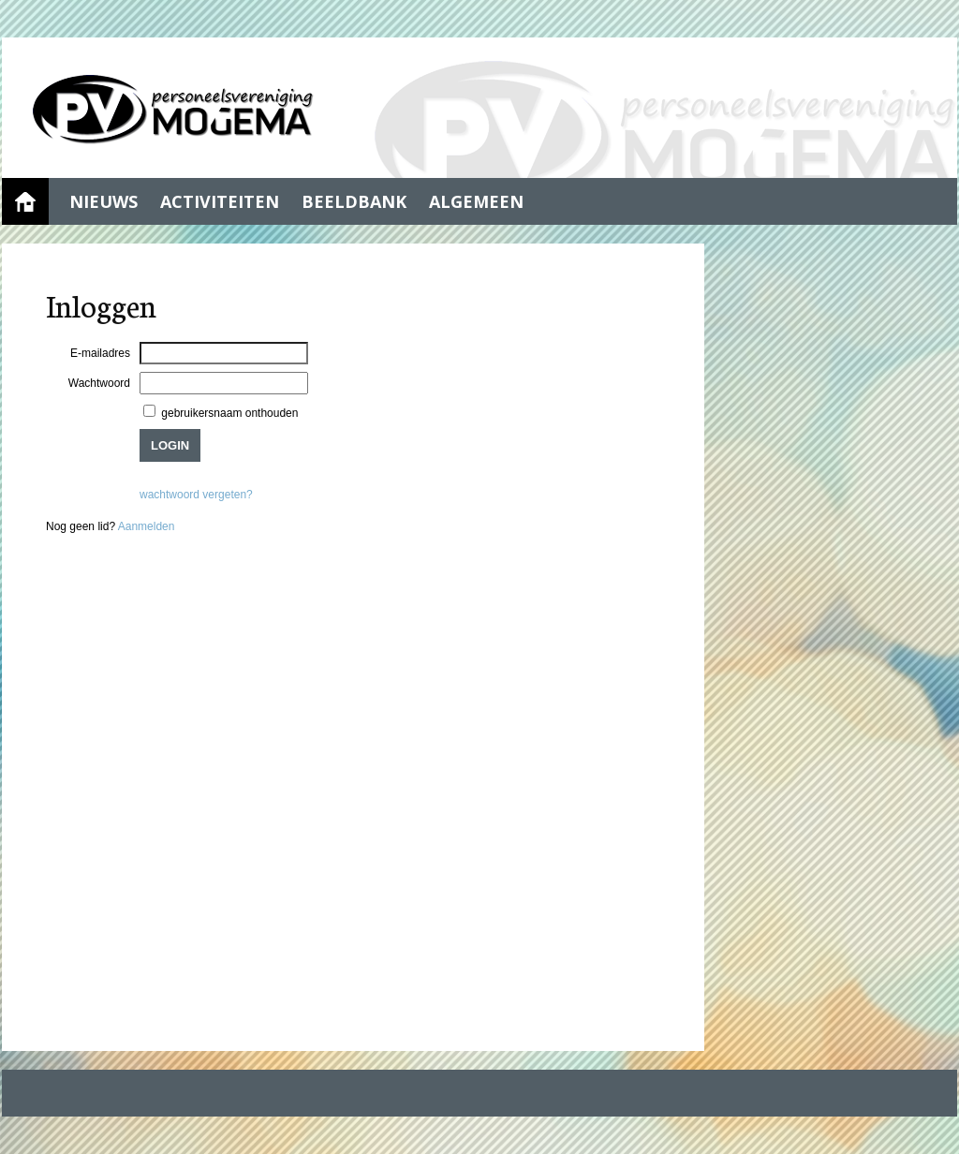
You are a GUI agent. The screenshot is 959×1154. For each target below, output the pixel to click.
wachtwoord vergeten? (196, 494)
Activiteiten (219, 201)
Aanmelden (146, 526)
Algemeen (476, 201)
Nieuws (103, 201)
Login (170, 445)
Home (25, 201)
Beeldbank (354, 201)
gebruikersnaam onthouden (228, 413)
